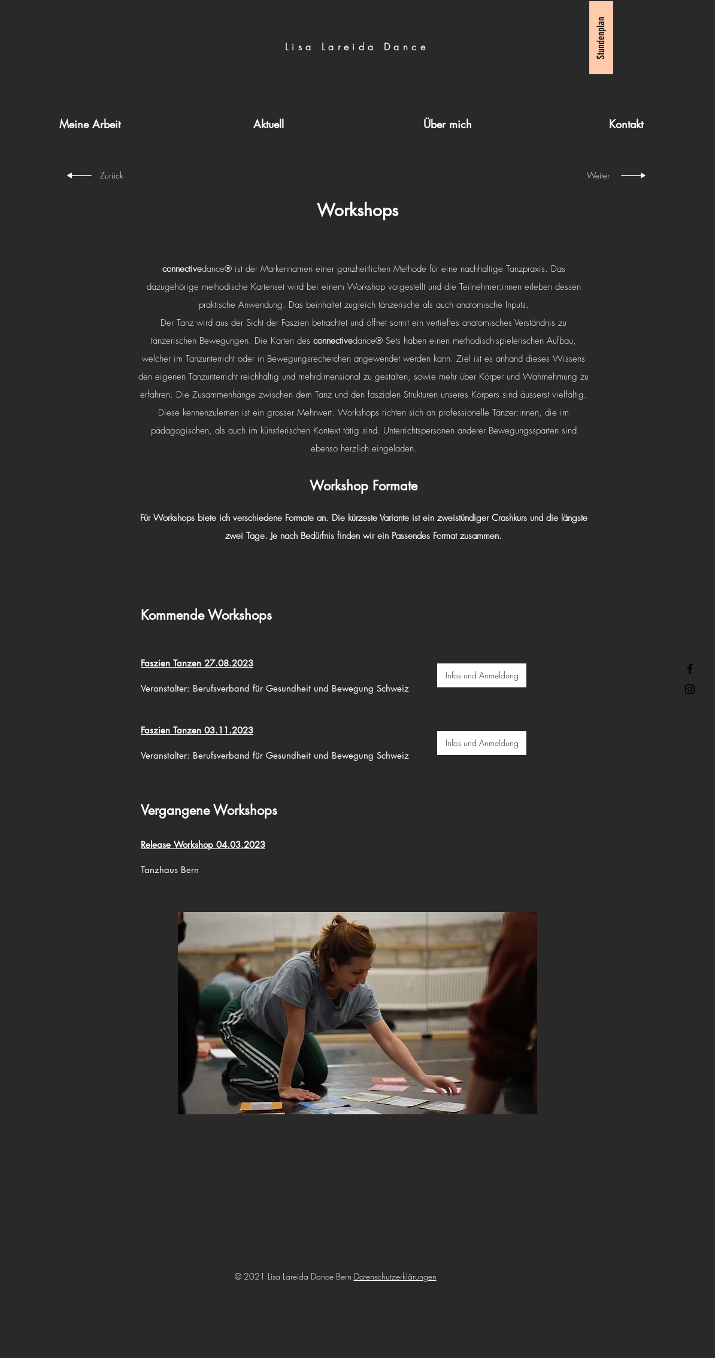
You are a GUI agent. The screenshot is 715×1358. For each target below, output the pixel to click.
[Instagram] (689, 689)
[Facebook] (689, 668)
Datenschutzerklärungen (395, 1276)
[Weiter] (591, 175)
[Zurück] (118, 175)
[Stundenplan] (601, 37)
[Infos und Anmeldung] (481, 675)
